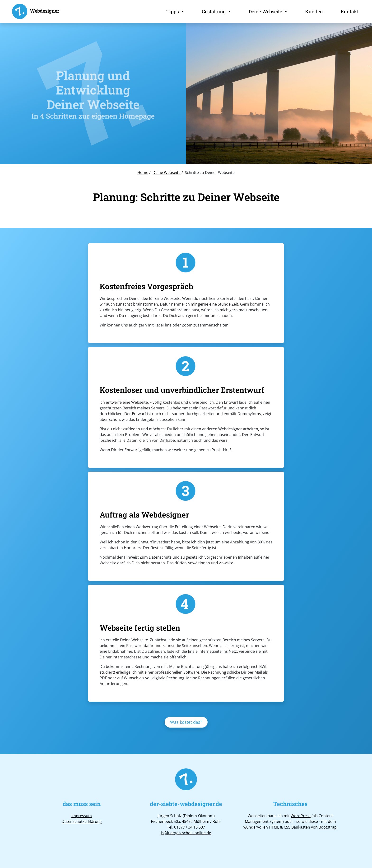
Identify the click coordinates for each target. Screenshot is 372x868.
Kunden (314, 11)
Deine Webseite (167, 172)
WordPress (301, 815)
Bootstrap (328, 827)
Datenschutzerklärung (82, 821)
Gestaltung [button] (214, 11)
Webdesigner (35, 11)
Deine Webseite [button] (266, 11)
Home (142, 172)
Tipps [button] (173, 11)
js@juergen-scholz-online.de (186, 832)
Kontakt (350, 11)
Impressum (81, 815)
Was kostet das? (186, 722)
